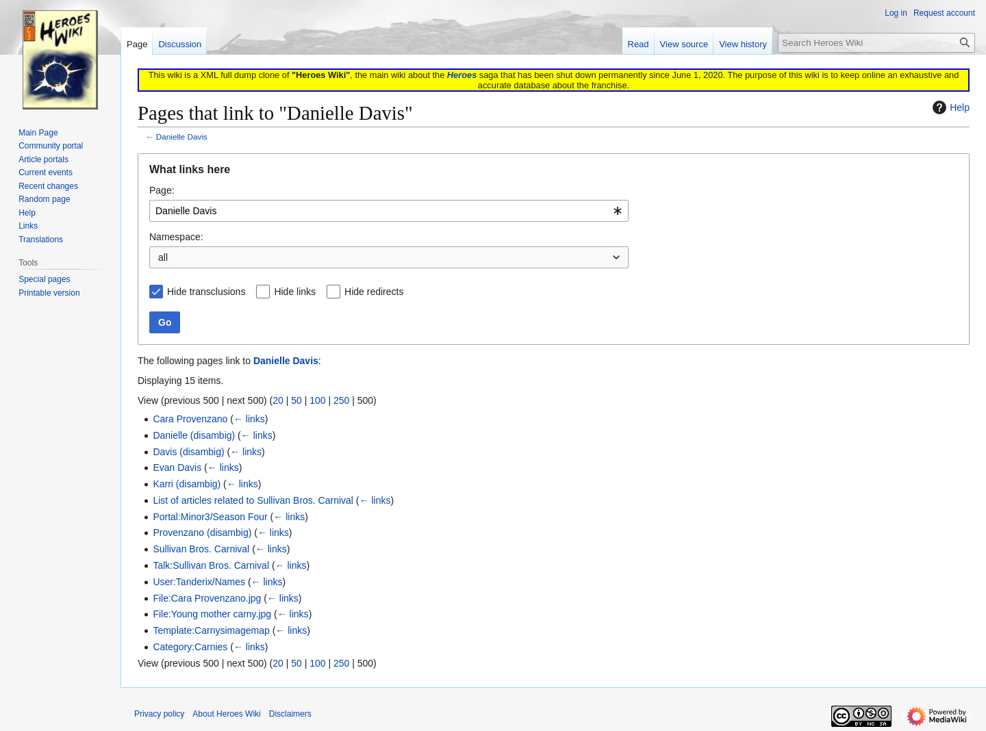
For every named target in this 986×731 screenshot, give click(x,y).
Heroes (462, 75)
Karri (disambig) (186, 483)
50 (296, 400)
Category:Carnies (190, 646)
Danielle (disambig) (194, 435)
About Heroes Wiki (226, 714)
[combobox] (389, 211)
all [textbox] (163, 257)
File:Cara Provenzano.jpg (207, 598)
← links (249, 418)
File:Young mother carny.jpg (212, 613)
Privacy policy (159, 714)
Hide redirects (373, 291)
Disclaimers (290, 714)
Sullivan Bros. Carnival (201, 548)
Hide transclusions (206, 291)
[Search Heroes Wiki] (876, 43)
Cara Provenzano (190, 418)
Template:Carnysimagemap (211, 630)
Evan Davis (177, 467)
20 (278, 400)
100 (317, 400)
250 (341, 400)
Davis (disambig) (188, 451)
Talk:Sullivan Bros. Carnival (211, 565)
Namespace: (176, 236)
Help (949, 107)
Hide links (295, 291)
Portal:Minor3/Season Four (210, 516)
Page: (162, 190)
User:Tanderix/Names (199, 581)
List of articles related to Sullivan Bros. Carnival (253, 500)
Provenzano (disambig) (202, 532)
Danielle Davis (181, 136)
